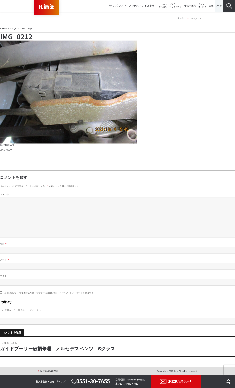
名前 (3, 243)
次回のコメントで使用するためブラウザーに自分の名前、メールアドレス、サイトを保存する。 (50, 292)
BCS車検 (149, 5)
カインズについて (118, 5)
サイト (3, 275)
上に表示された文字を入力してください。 (21, 310)
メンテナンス (136, 5)
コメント (4, 194)
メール (4, 259)
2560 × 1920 (6, 149)
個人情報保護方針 (49, 371)
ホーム (180, 18)
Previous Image (8, 28)
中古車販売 (190, 5)
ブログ (219, 5)
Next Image (26, 28)
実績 (211, 5)
